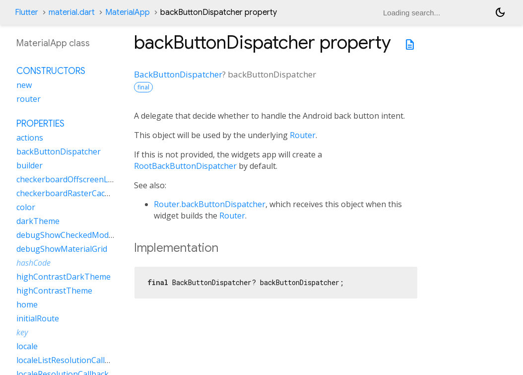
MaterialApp (127, 12)
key (22, 332)
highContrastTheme (54, 290)
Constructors (50, 71)
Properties (40, 123)
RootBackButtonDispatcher (185, 165)
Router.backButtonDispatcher (209, 204)
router (28, 98)
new (24, 84)
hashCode (33, 262)
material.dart (72, 12)
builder (29, 165)
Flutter (26, 12)
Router (303, 135)
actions (29, 137)
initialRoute (37, 318)
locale (27, 346)
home (27, 304)
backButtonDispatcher (58, 151)
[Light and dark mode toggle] (500, 12)
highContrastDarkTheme (63, 276)
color (25, 207)
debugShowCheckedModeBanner (78, 234)
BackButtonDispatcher (178, 74)
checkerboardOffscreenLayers (72, 179)
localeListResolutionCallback (69, 360)
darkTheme (38, 221)
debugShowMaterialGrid (61, 248)
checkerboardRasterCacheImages (78, 193)
